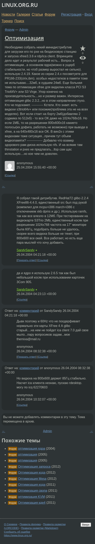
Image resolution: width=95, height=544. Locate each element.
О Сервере (10, 524)
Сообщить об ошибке (17, 531)
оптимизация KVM (31, 496)
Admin (23, 29)
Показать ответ (26, 260)
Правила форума (30, 524)
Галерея (23, 14)
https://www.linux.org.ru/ (18, 535)
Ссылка (10, 175)
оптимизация (27, 454)
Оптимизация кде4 (31, 502)
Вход (88, 14)
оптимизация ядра (31, 448)
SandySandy (26, 250)
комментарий (29, 310)
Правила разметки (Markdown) (39, 528)
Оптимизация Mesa (32, 478)
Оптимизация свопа (32, 490)
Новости (8, 14)
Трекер (7, 21)
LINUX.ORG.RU (20, 5)
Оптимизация (24, 38)
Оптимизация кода (31, 472)
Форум (50, 14)
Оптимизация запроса (34, 466)
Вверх (85, 524)
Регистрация (71, 14)
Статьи (37, 14)
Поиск (19, 21)
